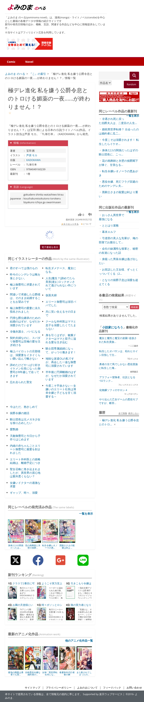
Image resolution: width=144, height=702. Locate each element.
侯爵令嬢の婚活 (19, 413)
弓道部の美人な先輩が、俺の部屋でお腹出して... (118, 240)
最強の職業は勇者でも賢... (15, 673)
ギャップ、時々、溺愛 (24, 492)
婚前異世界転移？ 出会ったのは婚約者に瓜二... (119, 131)
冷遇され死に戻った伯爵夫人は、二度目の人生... (118, 121)
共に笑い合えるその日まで (61, 313)
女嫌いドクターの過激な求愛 (25, 484)
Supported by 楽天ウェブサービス (102, 694)
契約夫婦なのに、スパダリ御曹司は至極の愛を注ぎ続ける (25, 341)
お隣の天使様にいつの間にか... (20, 606)
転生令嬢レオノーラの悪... (49, 546)
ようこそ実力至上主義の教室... (49, 585)
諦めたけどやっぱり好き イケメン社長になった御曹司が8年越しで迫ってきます (25, 370)
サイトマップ (32, 687)
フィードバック (112, 687)
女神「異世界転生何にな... (49, 673)
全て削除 (122, 413)
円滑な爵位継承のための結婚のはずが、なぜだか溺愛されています (25, 321)
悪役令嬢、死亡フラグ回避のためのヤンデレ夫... (118, 184)
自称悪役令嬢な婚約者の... (32, 673)
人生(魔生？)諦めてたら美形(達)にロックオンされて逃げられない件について (61, 283)
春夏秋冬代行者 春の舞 (67, 673)
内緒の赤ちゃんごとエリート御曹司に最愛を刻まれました (25, 449)
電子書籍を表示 (50, 247)
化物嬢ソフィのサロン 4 (113, 390)
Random (131, 84)
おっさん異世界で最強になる (111, 217)
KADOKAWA (33, 160)
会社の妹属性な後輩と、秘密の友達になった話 (118, 251)
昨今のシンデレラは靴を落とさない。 (25, 276)
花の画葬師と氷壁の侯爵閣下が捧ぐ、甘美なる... (118, 163)
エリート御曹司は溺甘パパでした (61, 303)
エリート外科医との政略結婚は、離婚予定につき (25, 461)
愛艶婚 (14, 429)
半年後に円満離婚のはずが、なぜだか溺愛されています (61, 375)
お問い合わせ (134, 687)
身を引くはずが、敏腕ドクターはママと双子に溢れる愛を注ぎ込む (61, 338)
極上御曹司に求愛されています (25, 286)
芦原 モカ (31, 155)
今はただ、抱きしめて (24, 407)
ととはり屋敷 (110, 225)
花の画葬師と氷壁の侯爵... (32, 546)
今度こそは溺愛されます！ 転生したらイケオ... (119, 142)
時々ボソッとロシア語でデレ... (49, 606)
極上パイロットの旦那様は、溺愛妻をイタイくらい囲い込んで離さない (25, 354)
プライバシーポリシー (59, 687)
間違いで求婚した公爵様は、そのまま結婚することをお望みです (25, 297)
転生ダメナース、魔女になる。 (61, 269)
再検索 (134, 307)
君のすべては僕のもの (24, 268)
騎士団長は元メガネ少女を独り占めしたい (25, 421)
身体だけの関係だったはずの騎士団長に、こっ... (118, 152)
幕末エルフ (109, 232)
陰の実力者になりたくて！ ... (78, 606)
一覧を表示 (86, 513)
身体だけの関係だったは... (15, 546)
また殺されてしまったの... (84, 673)
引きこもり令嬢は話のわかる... (78, 585)
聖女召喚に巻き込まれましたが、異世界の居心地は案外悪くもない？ (25, 472)
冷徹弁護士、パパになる (25, 331)
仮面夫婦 (51, 295)
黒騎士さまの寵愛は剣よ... (67, 546)
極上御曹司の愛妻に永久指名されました (25, 309)
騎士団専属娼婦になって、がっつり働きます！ (61, 350)
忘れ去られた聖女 (21, 382)
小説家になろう (112, 327)
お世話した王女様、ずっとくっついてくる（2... (118, 271)
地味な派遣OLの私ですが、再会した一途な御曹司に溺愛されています (61, 362)
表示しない (133, 413)
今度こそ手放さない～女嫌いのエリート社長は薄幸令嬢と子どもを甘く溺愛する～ (61, 391)
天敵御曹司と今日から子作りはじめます (25, 437)
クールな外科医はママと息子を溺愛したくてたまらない (61, 325)
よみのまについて (87, 687)
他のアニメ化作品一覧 (79, 640)
